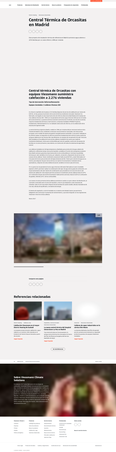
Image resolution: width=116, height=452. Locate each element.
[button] (99, 361)
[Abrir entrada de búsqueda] (101, 5)
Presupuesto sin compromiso (71, 5)
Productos (19, 5)
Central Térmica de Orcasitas (32, 361)
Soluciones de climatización (32, 5)
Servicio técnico (45, 5)
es (14, 361)
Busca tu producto (56, 5)
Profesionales (84, 5)
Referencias (20, 361)
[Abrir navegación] (10, 5)
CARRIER (28, 450)
